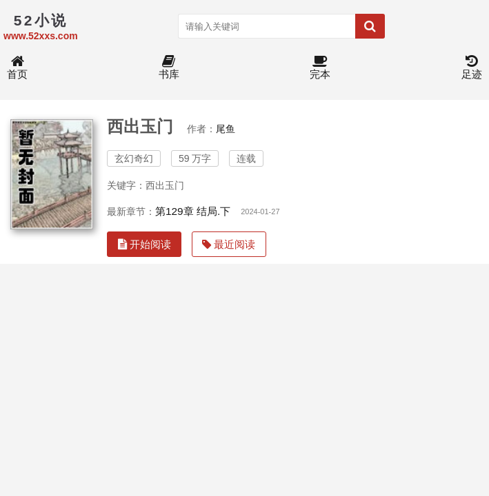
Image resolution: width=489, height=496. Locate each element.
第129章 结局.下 (192, 211)
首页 (17, 68)
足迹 (471, 68)
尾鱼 (225, 128)
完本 (320, 68)
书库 (169, 68)
